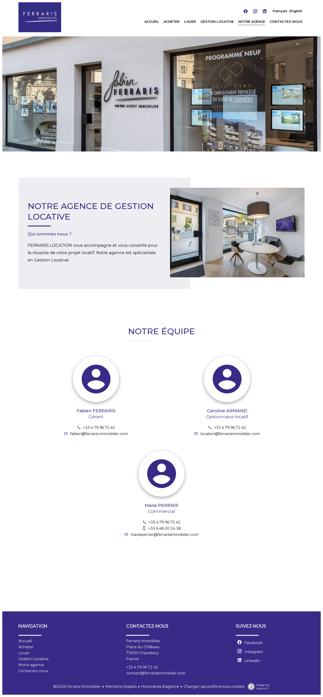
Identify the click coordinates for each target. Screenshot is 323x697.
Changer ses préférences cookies (214, 686)
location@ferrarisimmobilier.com (230, 434)
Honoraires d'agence (160, 686)
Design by (257, 686)
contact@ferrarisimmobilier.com (155, 673)
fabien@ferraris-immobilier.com (99, 434)
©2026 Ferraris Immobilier (77, 686)
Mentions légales (121, 686)
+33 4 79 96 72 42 (99, 427)
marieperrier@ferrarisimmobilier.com (164, 534)
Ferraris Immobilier (143, 641)
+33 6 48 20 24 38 (164, 528)
